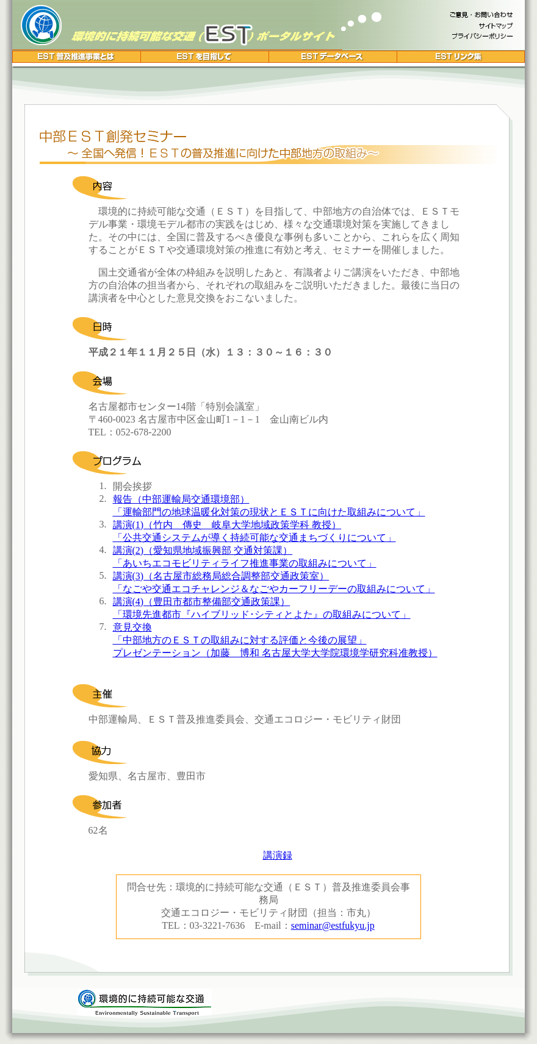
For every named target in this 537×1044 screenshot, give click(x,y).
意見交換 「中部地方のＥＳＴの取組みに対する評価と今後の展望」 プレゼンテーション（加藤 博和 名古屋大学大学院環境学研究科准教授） (275, 640)
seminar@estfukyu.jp (333, 925)
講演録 (277, 855)
